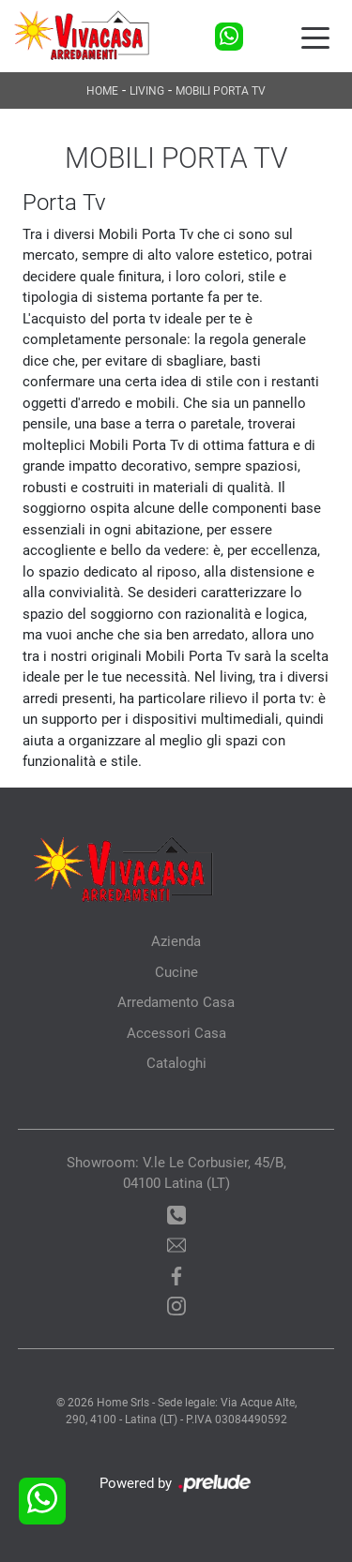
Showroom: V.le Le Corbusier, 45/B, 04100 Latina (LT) (176, 1173)
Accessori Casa (176, 1033)
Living (147, 91)
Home (102, 91)
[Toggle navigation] (315, 36)
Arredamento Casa (176, 1002)
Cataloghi (176, 1063)
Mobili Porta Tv (221, 91)
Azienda (176, 941)
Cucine (176, 972)
